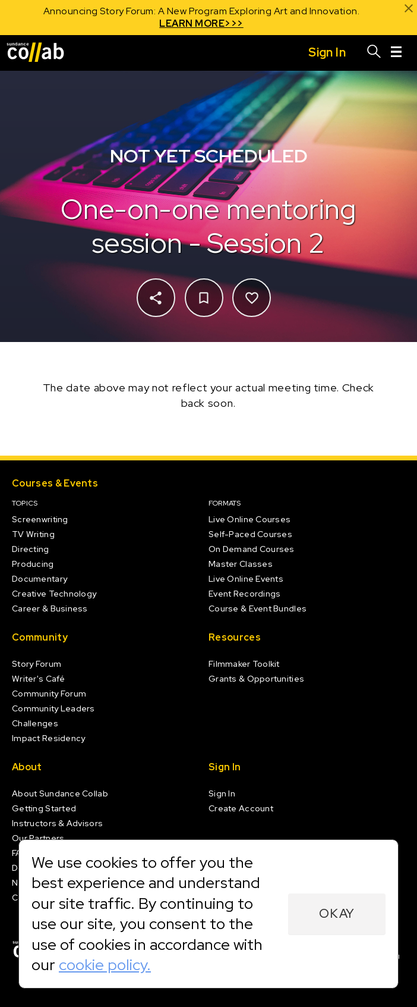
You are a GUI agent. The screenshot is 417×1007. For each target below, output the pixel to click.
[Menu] (396, 53)
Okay (337, 913)
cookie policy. (105, 965)
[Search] (374, 53)
